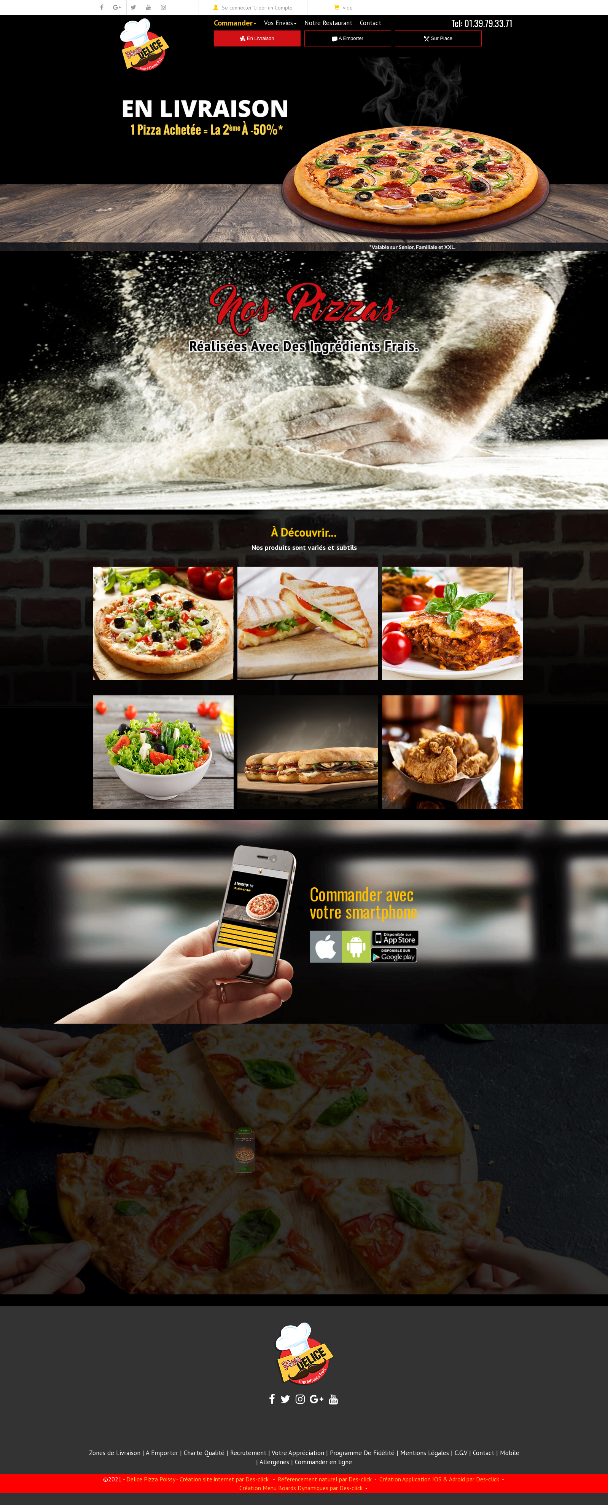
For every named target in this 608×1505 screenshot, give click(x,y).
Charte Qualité (204, 1453)
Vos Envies (280, 23)
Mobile (509, 1453)
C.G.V (461, 1453)
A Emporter (347, 38)
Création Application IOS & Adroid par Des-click (438, 1479)
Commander (235, 23)
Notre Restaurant (328, 23)
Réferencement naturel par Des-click (324, 1479)
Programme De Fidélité (362, 1453)
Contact (370, 23)
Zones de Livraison (114, 1453)
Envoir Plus (275, 1135)
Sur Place (438, 38)
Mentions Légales (424, 1453)
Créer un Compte (273, 7)
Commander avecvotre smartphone (364, 902)
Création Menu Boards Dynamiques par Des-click (301, 1488)
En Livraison (257, 38)
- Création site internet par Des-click (222, 1479)
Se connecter (237, 7)
